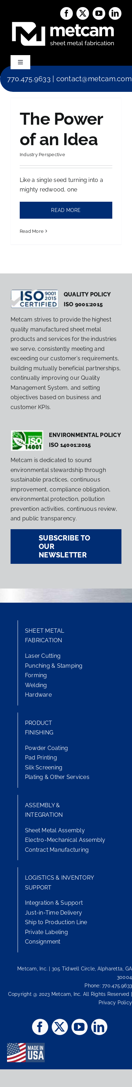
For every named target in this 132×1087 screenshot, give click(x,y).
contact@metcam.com (94, 79)
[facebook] (66, 13)
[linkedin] (115, 13)
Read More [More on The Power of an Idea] (32, 231)
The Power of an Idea (61, 129)
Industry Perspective (42, 154)
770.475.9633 (29, 79)
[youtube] (99, 13)
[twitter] (82, 13)
